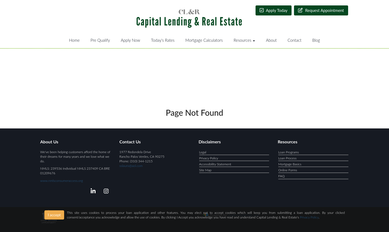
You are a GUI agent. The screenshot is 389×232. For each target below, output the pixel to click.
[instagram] (105, 192)
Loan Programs (288, 152)
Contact (294, 40)
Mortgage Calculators (204, 40)
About (271, 40)
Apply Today (274, 10)
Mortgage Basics (289, 164)
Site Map (205, 170)
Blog (316, 40)
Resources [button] (244, 40)
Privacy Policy (208, 158)
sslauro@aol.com (131, 166)
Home (74, 40)
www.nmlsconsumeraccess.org (61, 181)
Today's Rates (163, 40)
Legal (202, 152)
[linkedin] (92, 192)
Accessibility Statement (215, 164)
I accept (54, 214)
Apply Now (130, 40)
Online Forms (287, 170)
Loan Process (287, 158)
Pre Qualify (100, 40)
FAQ (281, 176)
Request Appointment (321, 10)
